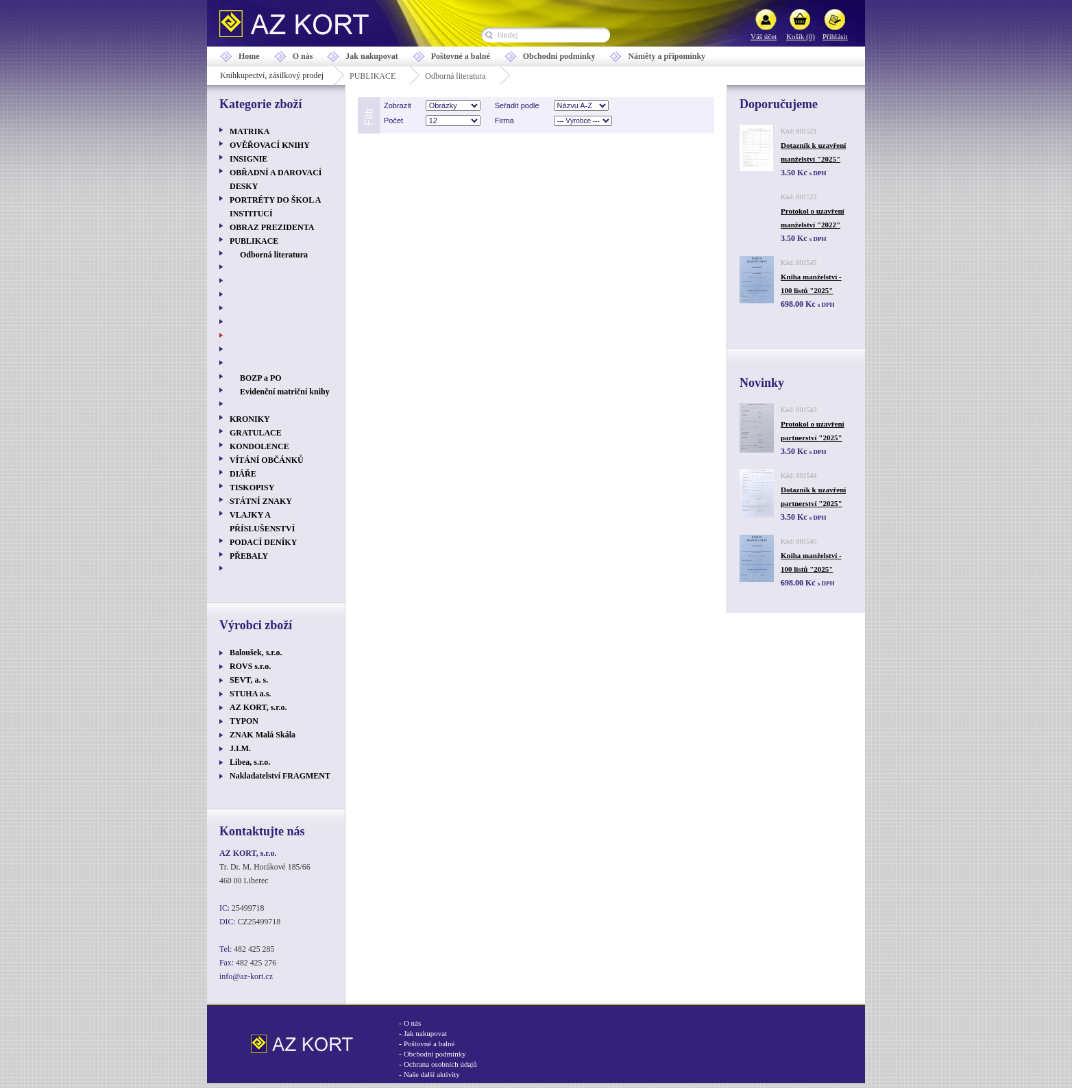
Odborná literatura (455, 76)
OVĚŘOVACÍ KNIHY (270, 145)
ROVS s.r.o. (250, 666)
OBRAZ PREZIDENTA (272, 227)
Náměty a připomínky (666, 56)
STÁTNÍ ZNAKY (261, 501)
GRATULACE (256, 433)
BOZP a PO (261, 378)
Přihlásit (835, 36)
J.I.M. (240, 748)
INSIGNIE (248, 159)
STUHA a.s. (250, 693)
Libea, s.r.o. (250, 762)
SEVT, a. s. (249, 680)
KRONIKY (250, 419)
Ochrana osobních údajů (440, 1064)
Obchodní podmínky (559, 56)
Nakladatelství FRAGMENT (280, 776)
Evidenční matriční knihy (285, 391)
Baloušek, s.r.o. (256, 652)
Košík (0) (800, 36)
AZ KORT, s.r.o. (258, 707)
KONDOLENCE (259, 446)
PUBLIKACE (372, 76)
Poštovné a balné (460, 56)
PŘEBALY (249, 556)
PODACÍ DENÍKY (263, 542)
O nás (303, 56)
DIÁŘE (243, 474)
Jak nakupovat (371, 56)
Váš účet (764, 36)
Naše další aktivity (432, 1074)
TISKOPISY (252, 487)
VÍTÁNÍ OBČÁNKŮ (267, 460)
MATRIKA (249, 131)
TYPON (244, 721)
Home (249, 56)
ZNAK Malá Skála (262, 734)
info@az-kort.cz (246, 976)
